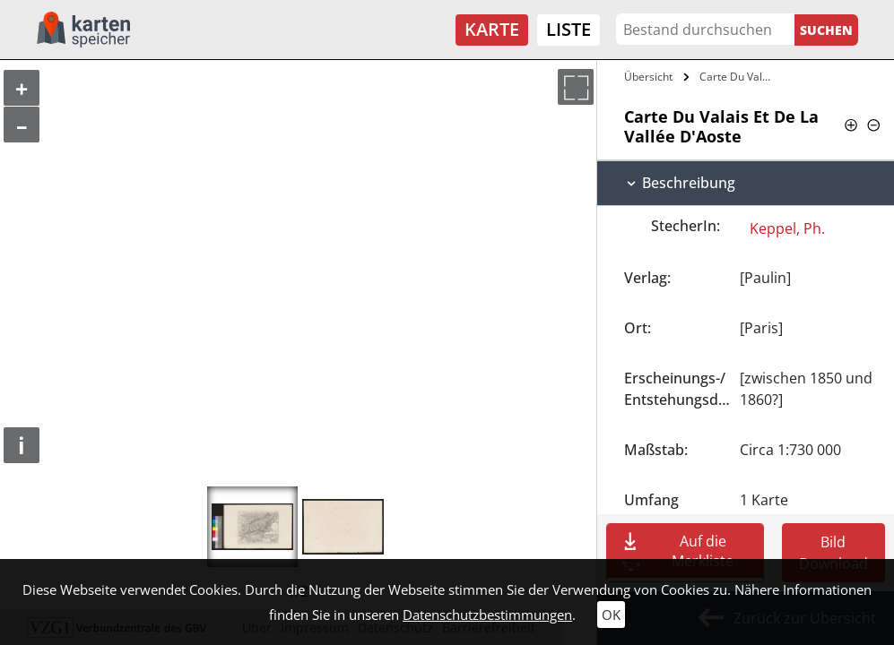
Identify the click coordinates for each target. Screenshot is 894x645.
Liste (568, 29)
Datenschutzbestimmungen (487, 615)
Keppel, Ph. (787, 228)
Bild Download (833, 552)
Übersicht (648, 76)
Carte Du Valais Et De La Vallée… (738, 76)
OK (611, 615)
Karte (491, 29)
